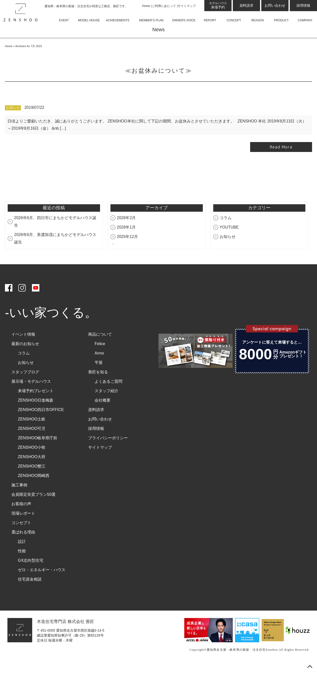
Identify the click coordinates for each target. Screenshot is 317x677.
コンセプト (21, 536)
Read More (281, 161)
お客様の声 (21, 517)
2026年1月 (126, 241)
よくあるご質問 (108, 395)
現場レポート (23, 527)
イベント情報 (23, 348)
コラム (226, 231)
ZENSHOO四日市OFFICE (41, 423)
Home (146, 6)
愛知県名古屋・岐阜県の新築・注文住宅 (236, 663)
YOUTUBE (229, 241)
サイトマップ (187, 6)
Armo (99, 367)
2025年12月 (127, 250)
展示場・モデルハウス (31, 395)
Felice (100, 357)
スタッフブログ (25, 385)
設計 (22, 555)
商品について (100, 348)
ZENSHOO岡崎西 (33, 489)
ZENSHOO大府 (31, 470)
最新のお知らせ (25, 357)
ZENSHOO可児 (31, 442)
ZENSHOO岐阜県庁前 (37, 451)
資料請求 (246, 5)
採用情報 (303, 5)
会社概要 (102, 414)
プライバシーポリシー (108, 451)
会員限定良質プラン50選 (33, 508)
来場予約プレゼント (35, 404)
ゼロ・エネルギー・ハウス (41, 583)
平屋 (99, 376)
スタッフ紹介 (106, 404)
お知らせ (13, 121)
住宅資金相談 (30, 593)
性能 (22, 564)
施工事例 (19, 499)
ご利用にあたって (164, 6)
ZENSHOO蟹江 (31, 480)
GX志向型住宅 (30, 574)
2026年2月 (126, 231)
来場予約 (218, 5)
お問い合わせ (274, 5)
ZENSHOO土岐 (31, 433)
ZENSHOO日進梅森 (35, 414)
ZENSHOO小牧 (31, 461)
